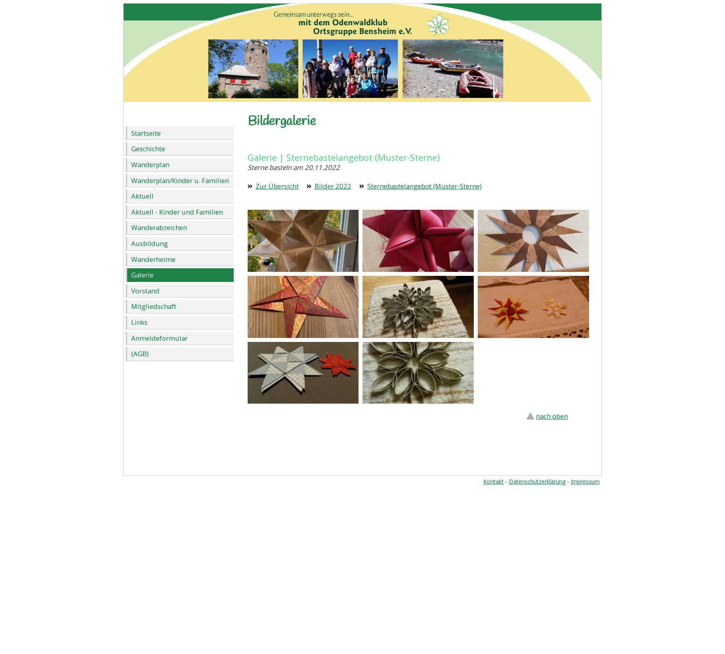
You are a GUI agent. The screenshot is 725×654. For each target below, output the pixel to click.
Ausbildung (149, 243)
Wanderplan (150, 164)
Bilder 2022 (333, 186)
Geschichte (148, 148)
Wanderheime (153, 259)
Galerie (142, 274)
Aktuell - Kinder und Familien (177, 212)
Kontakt (493, 481)
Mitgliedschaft (153, 306)
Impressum (585, 481)
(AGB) (140, 353)
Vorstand (145, 290)
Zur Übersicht (277, 186)
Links (139, 322)
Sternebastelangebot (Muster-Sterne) (424, 186)
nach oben (552, 416)
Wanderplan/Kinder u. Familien (180, 180)
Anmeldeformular (159, 338)
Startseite (146, 133)
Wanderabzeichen (159, 227)
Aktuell (142, 196)
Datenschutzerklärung (537, 481)
